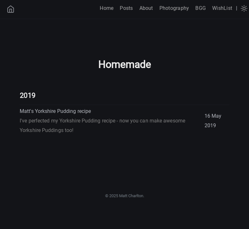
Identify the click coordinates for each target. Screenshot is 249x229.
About (146, 8)
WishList (222, 8)
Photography (174, 8)
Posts (126, 8)
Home (106, 8)
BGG (200, 8)
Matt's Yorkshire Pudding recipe (102, 120)
